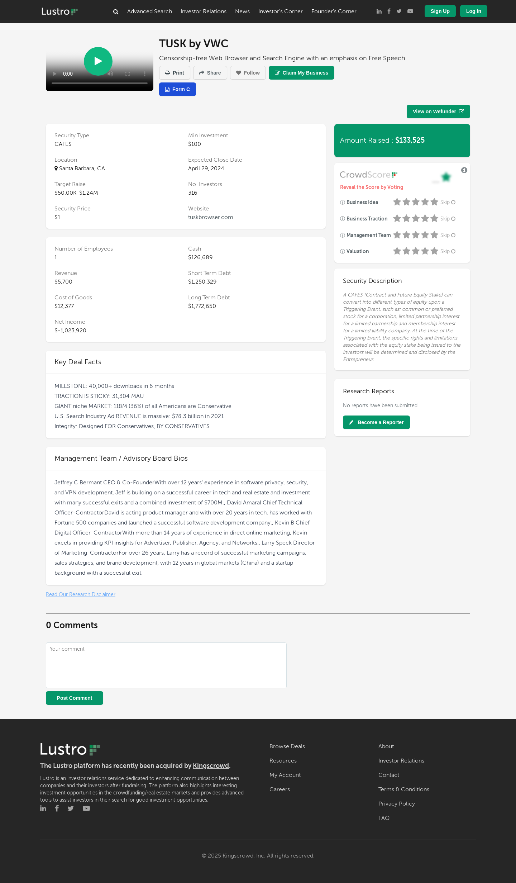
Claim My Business (302, 73)
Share (210, 73)
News (242, 11)
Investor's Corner (280, 11)
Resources (283, 761)
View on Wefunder (438, 111)
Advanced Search (149, 11)
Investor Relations (203, 11)
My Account (285, 775)
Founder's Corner (334, 11)
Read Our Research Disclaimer (80, 594)
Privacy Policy (396, 804)
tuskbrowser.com (210, 217)
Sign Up (440, 11)
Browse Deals (287, 746)
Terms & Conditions (403, 789)
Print (174, 73)
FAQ (384, 818)
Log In (473, 11)
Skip (448, 202)
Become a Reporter (376, 422)
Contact (388, 775)
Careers (279, 789)
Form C (177, 89)
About (386, 746)
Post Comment (74, 698)
